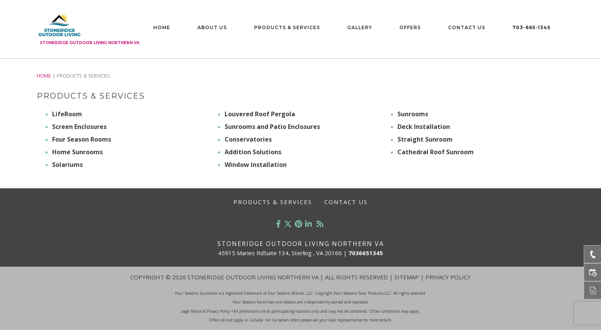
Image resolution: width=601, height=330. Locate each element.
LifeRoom (67, 114)
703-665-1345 (531, 27)
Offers (410, 27)
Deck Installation (423, 126)
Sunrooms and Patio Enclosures (272, 126)
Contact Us (466, 27)
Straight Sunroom (425, 139)
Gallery (359, 27)
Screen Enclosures (79, 126)
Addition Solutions (253, 152)
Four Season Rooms (81, 139)
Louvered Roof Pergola (260, 114)
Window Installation (256, 164)
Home (161, 27)
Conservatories (248, 139)
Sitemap (406, 277)
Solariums (67, 164)
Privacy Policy (448, 277)
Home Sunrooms (77, 152)
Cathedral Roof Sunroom (435, 152)
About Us (212, 27)
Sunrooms (412, 114)
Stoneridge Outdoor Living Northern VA (90, 42)
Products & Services (287, 27)
